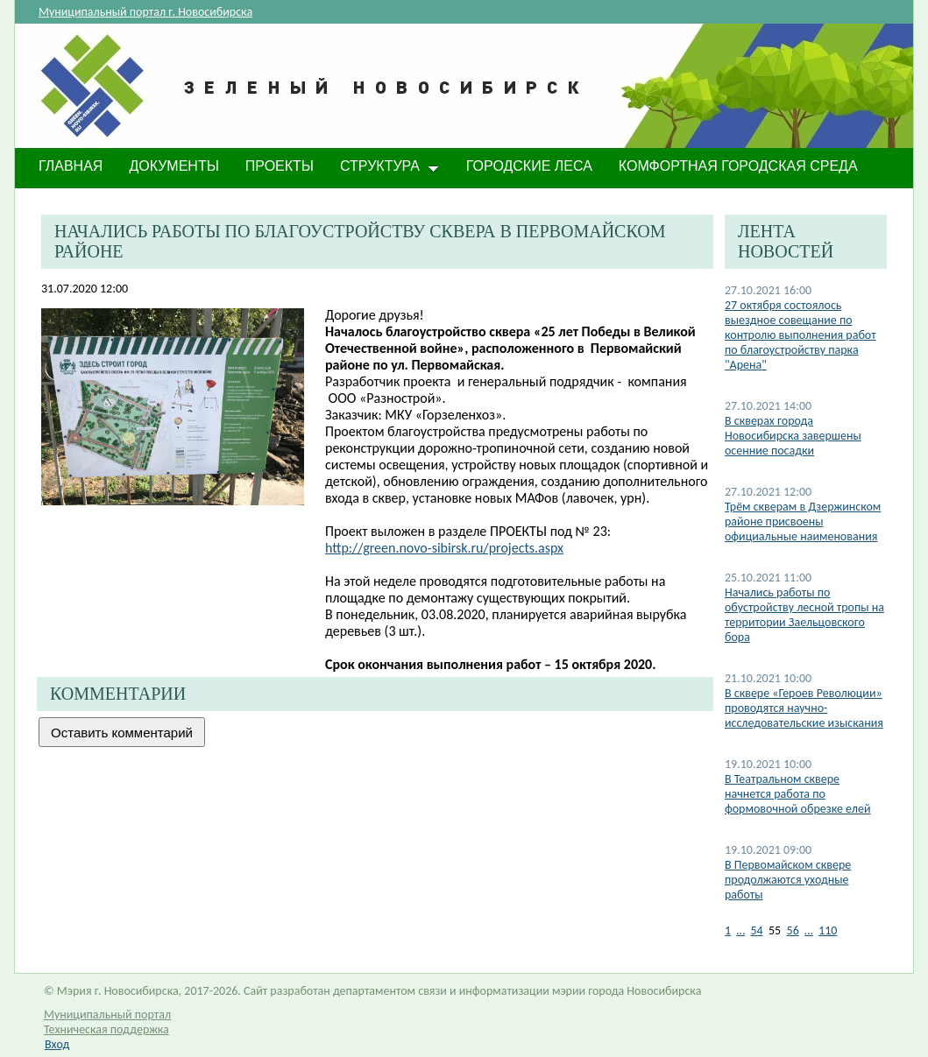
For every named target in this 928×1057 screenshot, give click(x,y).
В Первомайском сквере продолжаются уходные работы (788, 879)
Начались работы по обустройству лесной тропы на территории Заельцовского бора (804, 615)
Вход (57, 1044)
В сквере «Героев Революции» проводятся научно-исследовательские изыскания (804, 708)
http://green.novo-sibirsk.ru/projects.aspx (444, 547)
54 (756, 930)
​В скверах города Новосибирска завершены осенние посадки (793, 435)
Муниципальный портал (107, 1014)
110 (827, 930)
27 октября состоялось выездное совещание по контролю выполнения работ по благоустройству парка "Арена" (800, 335)
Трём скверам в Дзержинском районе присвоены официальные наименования (803, 521)
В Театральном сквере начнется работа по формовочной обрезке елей (798, 794)
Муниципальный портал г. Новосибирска (145, 11)
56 (793, 930)
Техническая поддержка (106, 1029)
